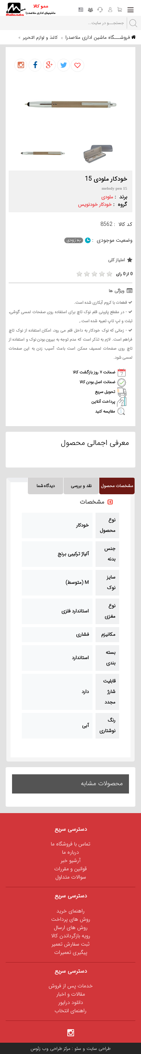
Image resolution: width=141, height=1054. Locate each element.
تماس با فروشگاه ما (70, 844)
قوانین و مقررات (70, 869)
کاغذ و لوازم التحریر (40, 37)
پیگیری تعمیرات (70, 952)
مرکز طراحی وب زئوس (50, 1048)
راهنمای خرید (70, 911)
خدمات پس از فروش (71, 986)
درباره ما (70, 852)
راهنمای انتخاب (70, 1011)
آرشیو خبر (70, 860)
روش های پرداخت (70, 919)
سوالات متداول (70, 877)
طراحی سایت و (96, 1048)
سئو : (75, 1048)
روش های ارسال (71, 927)
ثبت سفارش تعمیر (70, 944)
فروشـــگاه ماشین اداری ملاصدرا (100, 37)
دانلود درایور (70, 1002)
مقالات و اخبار (70, 994)
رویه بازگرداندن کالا (70, 936)
